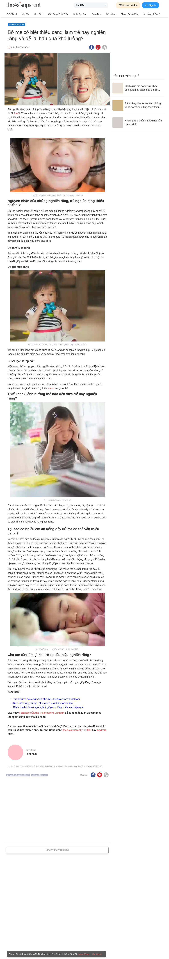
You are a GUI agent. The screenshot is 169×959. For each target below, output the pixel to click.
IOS (89, 728)
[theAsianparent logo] (24, 5)
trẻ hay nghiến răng (39, 773)
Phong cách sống (122, 14)
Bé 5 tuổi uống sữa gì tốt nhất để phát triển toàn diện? (43, 701)
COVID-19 (12, 14)
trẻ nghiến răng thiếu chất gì (18, 773)
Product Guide (128, 5)
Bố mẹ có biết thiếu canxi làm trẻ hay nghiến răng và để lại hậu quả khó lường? (69, 765)
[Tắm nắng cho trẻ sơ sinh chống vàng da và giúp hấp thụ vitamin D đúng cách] (137, 103)
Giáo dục (91, 14)
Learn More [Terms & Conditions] (83, 954)
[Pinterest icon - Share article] (98, 45)
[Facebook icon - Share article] (91, 45)
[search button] (106, 5)
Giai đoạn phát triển (55, 14)
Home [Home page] (10, 765)
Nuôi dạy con (75, 14)
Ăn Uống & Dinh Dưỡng (146, 14)
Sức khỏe (104, 14)
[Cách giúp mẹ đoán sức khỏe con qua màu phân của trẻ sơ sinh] (137, 86)
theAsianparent (72, 728)
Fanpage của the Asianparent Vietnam (41, 711)
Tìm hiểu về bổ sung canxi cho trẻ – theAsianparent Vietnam (46, 697)
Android (101, 728)
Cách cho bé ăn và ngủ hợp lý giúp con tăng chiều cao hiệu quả (48, 705)
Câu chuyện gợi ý (125, 74)
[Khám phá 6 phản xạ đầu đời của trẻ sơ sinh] (137, 121)
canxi (51, 386)
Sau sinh (36, 14)
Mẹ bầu (24, 14)
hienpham (31, 752)
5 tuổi (17, 112)
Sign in (150, 5)
